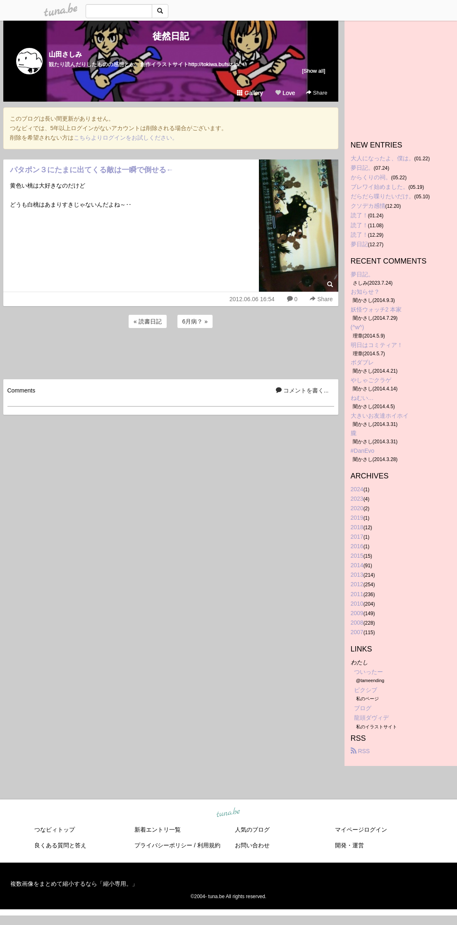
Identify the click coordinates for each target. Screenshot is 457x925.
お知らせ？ (365, 291)
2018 (357, 527)
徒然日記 (171, 36)
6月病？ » (195, 321)
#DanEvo (363, 450)
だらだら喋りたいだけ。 (382, 196)
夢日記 (359, 244)
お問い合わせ (252, 845)
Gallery (250, 93)
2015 (357, 555)
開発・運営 (349, 845)
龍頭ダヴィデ (371, 717)
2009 (357, 613)
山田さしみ (65, 54)
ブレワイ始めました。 (380, 186)
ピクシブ (365, 690)
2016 (357, 546)
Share (316, 93)
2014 (357, 565)
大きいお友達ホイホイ (380, 415)
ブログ (362, 708)
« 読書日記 (148, 321)
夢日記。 (362, 167)
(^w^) (357, 327)
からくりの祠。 (371, 177)
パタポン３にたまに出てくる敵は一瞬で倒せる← (92, 170)
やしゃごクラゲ (371, 380)
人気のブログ (252, 829)
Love (285, 93)
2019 (357, 517)
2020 (357, 508)
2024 (357, 489)
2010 (357, 603)
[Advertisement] (170, 352)
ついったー (368, 671)
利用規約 (208, 845)
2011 (357, 594)
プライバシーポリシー (163, 845)
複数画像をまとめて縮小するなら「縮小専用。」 (74, 883)
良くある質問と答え (60, 845)
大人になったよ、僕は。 (382, 158)
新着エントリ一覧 (157, 829)
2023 (357, 498)
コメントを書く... (302, 390)
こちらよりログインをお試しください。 (126, 137)
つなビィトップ (54, 829)
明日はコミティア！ (377, 345)
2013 (357, 574)
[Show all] (313, 71)
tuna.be (228, 812)
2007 (357, 632)
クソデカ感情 (368, 205)
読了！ (359, 215)
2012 (357, 584)
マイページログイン (361, 829)
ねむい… (362, 398)
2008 (357, 622)
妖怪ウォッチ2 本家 (376, 309)
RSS (360, 751)
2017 (357, 536)
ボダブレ (362, 362)
